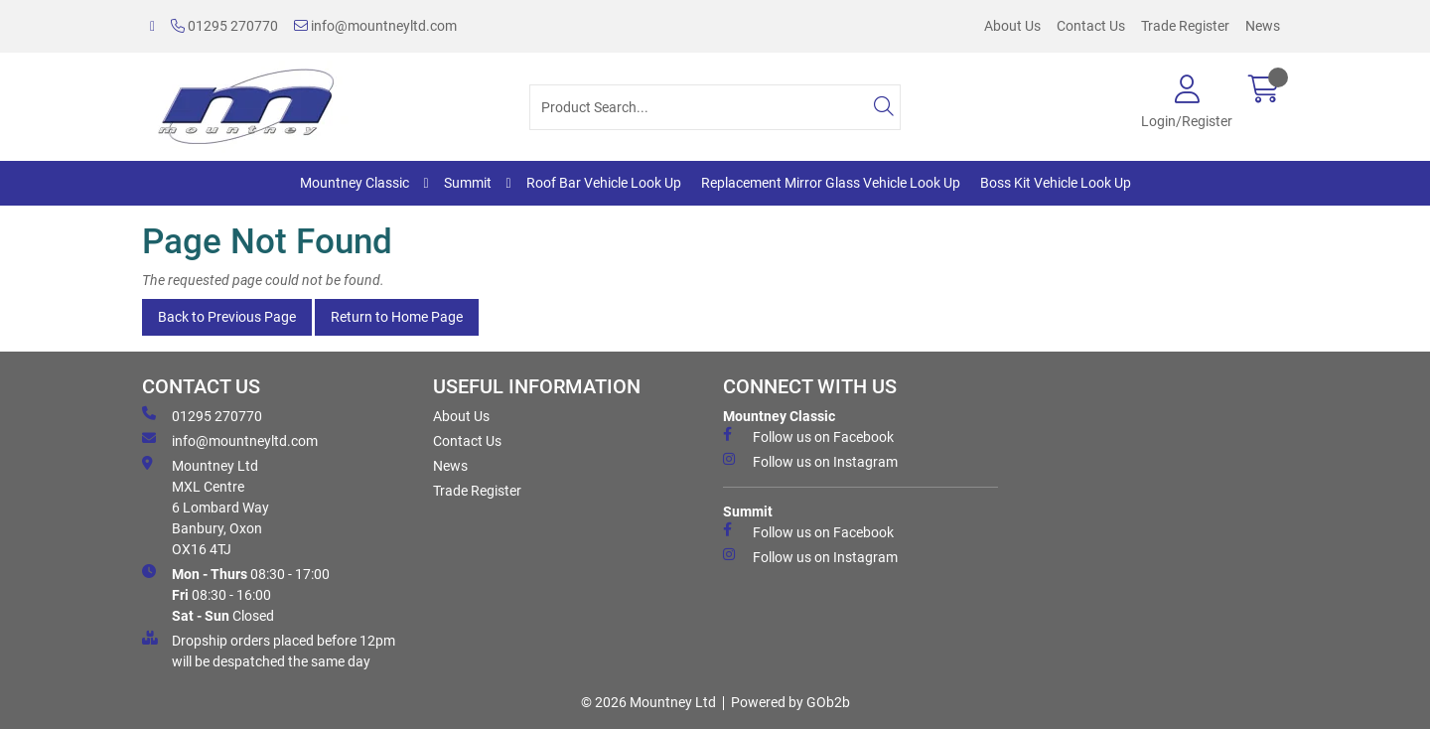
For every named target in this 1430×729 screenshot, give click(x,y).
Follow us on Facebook (808, 436)
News (1262, 26)
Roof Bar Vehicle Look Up (603, 183)
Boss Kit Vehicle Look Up (1055, 183)
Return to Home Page (397, 317)
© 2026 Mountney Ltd (648, 702)
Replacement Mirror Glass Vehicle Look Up (830, 183)
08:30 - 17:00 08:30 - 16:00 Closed (236, 594)
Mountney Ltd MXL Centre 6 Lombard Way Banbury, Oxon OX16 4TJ (205, 506)
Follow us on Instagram (810, 461)
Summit (468, 183)
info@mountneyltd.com (375, 26)
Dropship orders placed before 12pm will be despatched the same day (268, 650)
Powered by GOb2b (790, 702)
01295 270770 (224, 26)
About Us (1012, 26)
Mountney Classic (354, 183)
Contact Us (1091, 26)
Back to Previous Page (227, 317)
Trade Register (1185, 26)
